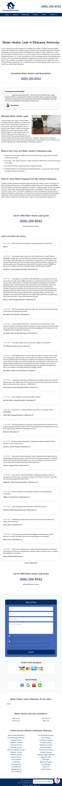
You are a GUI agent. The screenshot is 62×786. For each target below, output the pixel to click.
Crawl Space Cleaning (45, 722)
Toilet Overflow (16, 742)
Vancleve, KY (16, 703)
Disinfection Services (45, 727)
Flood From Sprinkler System (16, 732)
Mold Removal (16, 749)
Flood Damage (45, 747)
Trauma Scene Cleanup (46, 732)
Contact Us (53, 14)
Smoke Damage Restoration (16, 720)
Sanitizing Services (16, 730)
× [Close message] (52, 780)
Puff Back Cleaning (16, 737)
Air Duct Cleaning (16, 754)
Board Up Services (16, 727)
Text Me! (12, 618)
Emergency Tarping (46, 725)
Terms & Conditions (35, 630)
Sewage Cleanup (16, 751)
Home (7, 14)
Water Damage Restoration (16, 718)
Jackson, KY (16, 701)
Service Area (25, 14)
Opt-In (12, 624)
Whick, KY (46, 703)
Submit (31, 634)
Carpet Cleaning (46, 751)
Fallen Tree (46, 749)
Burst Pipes (45, 742)
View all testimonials (31, 545)
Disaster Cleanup (16, 722)
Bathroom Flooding (46, 744)
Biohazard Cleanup (16, 735)
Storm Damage (45, 720)
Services (16, 15)
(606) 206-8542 (51, 6)
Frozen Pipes (16, 744)
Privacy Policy (26, 630)
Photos (43, 14)
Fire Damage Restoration (46, 718)
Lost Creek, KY (45, 701)
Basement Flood (16, 739)
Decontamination (46, 730)
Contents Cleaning (46, 735)
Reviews (35, 14)
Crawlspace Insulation (16, 725)
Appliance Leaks (46, 739)
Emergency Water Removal (46, 737)
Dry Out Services (16, 747)
